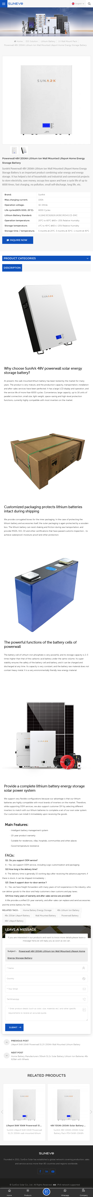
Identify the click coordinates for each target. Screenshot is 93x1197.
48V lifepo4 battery (14, 921)
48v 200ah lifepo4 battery (17, 915)
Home (18, 41)
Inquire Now (17, 240)
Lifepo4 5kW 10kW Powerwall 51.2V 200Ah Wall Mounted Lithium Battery (25, 1125)
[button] (91, 1112)
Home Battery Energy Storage (37, 910)
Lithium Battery (48, 41)
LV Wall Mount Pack (67, 41)
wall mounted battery (45, 915)
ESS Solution (32, 41)
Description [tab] (12, 267)
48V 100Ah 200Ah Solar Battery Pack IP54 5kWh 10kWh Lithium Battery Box (70, 1125)
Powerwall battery (69, 915)
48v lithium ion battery (68, 910)
